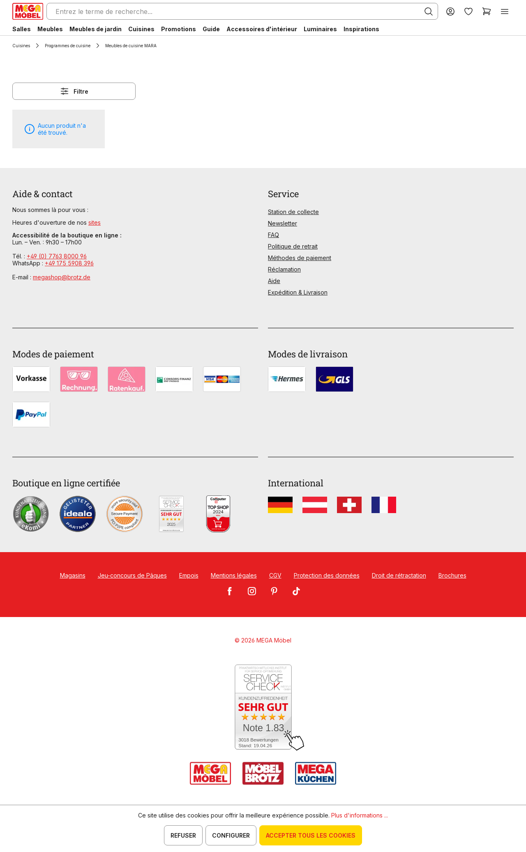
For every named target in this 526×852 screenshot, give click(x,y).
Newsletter (282, 223)
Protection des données (327, 575)
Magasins (72, 575)
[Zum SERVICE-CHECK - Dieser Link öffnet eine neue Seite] (263, 707)
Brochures (452, 575)
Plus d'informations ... (359, 815)
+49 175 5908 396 (69, 263)
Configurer (231, 835)
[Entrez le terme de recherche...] (242, 11)
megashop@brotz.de (61, 277)
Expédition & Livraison (298, 292)
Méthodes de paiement (299, 257)
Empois (188, 575)
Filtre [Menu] (74, 91)
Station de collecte (293, 211)
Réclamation (284, 269)
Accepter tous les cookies (310, 835)
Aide (274, 280)
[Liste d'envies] (468, 11)
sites (94, 222)
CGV (275, 575)
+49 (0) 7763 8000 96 (57, 256)
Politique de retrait (293, 246)
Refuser (183, 835)
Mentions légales (234, 575)
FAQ (273, 234)
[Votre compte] (450, 11)
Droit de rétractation (399, 575)
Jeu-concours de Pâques (132, 575)
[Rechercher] (429, 11)
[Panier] (487, 11)
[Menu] (505, 11)
